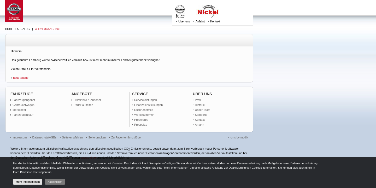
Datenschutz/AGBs (44, 137)
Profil (198, 99)
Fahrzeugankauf (23, 114)
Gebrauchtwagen (23, 104)
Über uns (184, 21)
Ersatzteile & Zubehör (87, 99)
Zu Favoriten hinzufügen (126, 137)
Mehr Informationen (28, 181)
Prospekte (140, 124)
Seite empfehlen (72, 137)
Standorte (201, 114)
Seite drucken (97, 137)
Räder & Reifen (83, 104)
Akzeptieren (55, 181)
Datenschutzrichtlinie (42, 167)
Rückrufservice (143, 109)
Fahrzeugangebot (47, 29)
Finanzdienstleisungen (148, 104)
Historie (200, 104)
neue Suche (20, 77)
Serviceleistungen (145, 99)
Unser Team (202, 109)
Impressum (20, 137)
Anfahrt (200, 21)
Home (9, 29)
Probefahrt (141, 119)
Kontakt (215, 21)
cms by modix (239, 137)
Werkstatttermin (144, 114)
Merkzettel (19, 109)
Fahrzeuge (23, 29)
